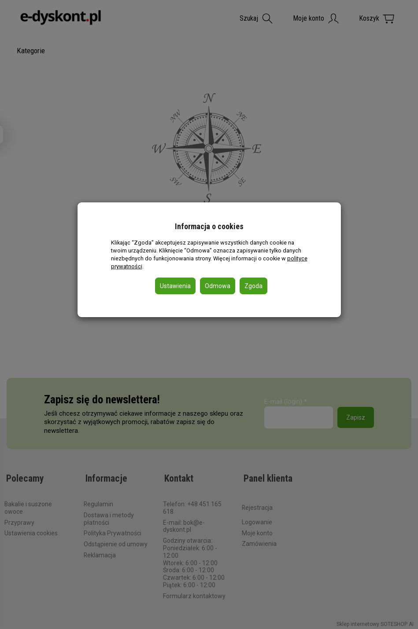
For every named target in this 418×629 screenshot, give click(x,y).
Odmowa (217, 285)
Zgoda (253, 285)
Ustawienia (175, 285)
